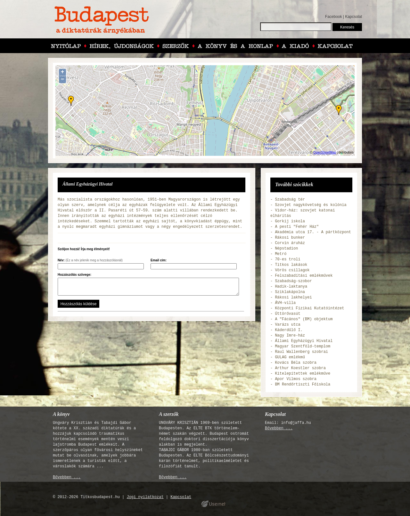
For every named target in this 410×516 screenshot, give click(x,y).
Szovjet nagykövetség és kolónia (310, 205)
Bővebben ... (66, 477)
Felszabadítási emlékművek (303, 276)
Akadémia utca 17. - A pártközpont (313, 232)
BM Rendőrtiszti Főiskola (302, 384)
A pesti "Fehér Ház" (297, 227)
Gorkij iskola (290, 221)
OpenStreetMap (324, 152)
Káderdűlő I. (288, 330)
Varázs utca (287, 324)
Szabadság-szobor (293, 281)
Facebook (333, 16)
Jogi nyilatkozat (145, 497)
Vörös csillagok (292, 270)
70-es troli (287, 259)
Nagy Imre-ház (290, 335)
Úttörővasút (287, 314)
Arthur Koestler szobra (300, 368)
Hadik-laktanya (291, 286)
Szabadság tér (290, 199)
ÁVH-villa (285, 303)
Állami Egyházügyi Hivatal (303, 341)
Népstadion (286, 248)
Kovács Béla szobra (295, 363)
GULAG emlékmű (290, 357)
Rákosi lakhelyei (293, 297)
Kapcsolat (353, 16)
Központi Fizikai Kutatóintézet (309, 308)
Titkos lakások (291, 265)
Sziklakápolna (290, 292)
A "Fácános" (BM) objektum (303, 319)
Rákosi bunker (290, 237)
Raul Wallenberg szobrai (301, 352)
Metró (280, 254)
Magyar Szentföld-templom (302, 346)
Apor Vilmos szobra (295, 379)
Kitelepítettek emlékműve (302, 373)
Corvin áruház (290, 243)
